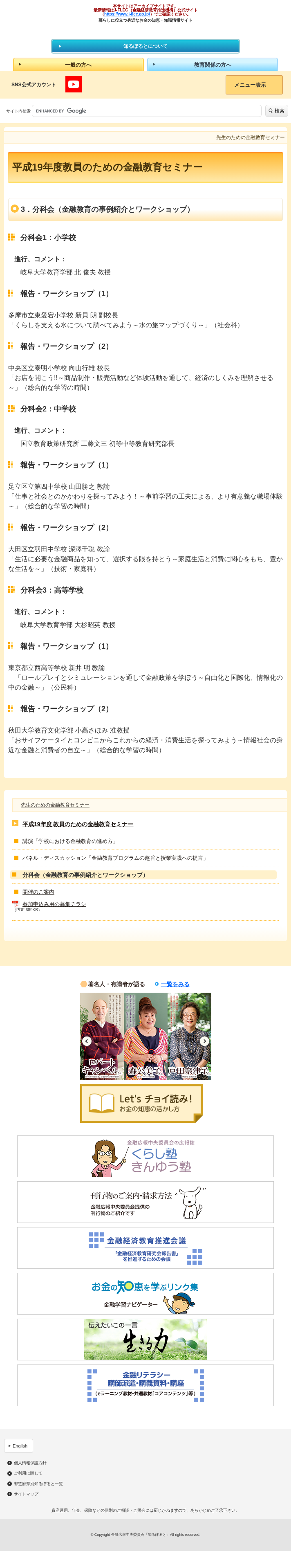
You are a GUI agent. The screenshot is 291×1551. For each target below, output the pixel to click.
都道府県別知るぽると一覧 (38, 1484)
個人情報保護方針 (30, 1463)
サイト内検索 (18, 111)
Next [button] (204, 1041)
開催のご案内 (38, 892)
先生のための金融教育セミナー (55, 805)
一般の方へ (78, 65)
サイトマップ (26, 1494)
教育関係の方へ (212, 65)
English (20, 1445)
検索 (279, 111)
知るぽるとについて (145, 46)
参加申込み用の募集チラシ (54, 904)
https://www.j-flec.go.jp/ (127, 14)
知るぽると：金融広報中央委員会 (145, 30)
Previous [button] (87, 1041)
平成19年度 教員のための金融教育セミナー (77, 824)
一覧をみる (175, 984)
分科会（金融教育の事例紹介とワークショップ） (85, 875)
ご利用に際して (28, 1473)
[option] (102, 1036)
